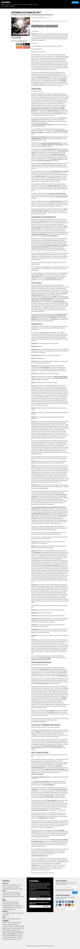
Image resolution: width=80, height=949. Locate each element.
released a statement (59, 301)
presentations (34, 789)
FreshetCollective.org (62, 675)
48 (40, 796)
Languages (30, 4)
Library (7, 4)
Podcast (4, 911)
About (35, 4)
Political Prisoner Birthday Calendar (53, 746)
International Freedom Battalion (39, 234)
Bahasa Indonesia (19, 928)
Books (2, 4)
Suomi (19, 926)
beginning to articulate (47, 298)
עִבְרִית (8, 935)
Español (9, 922)
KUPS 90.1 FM (38, 84)
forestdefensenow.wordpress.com (39, 810)
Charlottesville (37, 552)
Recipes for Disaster (14, 905)
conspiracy (63, 698)
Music (8, 894)
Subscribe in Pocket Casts (26, 47)
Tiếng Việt (8, 937)
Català (14, 937)
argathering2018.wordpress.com (39, 855)
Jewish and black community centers (40, 513)
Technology (5, 889)
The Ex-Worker (62, 79)
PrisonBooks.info (35, 747)
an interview (55, 319)
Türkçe (18, 930)
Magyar (14, 930)
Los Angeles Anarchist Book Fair (41, 781)
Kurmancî (5, 939)
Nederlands (10, 932)
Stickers (18, 892)
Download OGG (51, 26)
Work (13, 904)
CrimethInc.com (53, 317)
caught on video (58, 113)
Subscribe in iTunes (26, 44)
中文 (12, 928)
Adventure (8, 885)
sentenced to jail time (44, 669)
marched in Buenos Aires (59, 154)
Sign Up (75, 892)
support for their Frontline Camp (57, 193)
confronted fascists (36, 138)
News (17, 887)
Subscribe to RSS (19, 44)
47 (36, 796)
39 (34, 274)
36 (67, 273)
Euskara (9, 930)
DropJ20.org (51, 712)
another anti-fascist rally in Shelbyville (54, 769)
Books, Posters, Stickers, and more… (12, 919)
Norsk (10, 939)
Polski (9, 926)
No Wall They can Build (17, 913)
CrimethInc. (6, 2)
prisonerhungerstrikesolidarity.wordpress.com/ (42, 124)
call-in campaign (50, 710)
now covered (42, 221)
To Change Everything (50, 278)
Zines (4, 892)
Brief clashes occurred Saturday (39, 137)
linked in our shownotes (42, 683)
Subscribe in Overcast (19, 47)
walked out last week (56, 201)
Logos (12, 894)
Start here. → (46, 906)
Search (24, 4)
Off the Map (11, 909)
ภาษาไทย (13, 935)
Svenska (20, 933)
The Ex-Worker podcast (48, 796)
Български (7, 928)
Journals (8, 892)
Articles (4, 883)
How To (13, 887)
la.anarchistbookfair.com (49, 784)
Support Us (75, 2)
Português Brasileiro (13, 924)
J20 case (65, 688)
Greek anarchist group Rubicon (50, 235)
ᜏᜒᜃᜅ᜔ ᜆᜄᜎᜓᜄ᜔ (16, 939)
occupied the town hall (56, 159)
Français (4, 924)
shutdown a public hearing (54, 185)
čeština (4, 930)
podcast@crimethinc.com (22, 41)
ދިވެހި (17, 937)
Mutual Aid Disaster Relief (60, 376)
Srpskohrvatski (18, 932)
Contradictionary (7, 904)
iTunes (32, 79)
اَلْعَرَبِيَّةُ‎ (12, 933)
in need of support (50, 800)
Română (8, 933)
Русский (4, 926)
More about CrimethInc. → (43, 898)
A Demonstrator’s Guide (15, 889)
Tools (11, 4)
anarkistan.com (35, 276)
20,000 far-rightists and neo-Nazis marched (52, 144)
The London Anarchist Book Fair (39, 777)
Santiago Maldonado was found (51, 149)
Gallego (21, 937)
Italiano (14, 922)
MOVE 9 (38, 731)
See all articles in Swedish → (8, 6)
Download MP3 (38, 26)
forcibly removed (40, 176)
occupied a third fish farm (47, 163)
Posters (13, 892)
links (55, 108)
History (9, 887)
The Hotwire (5, 915)
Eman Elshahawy (45, 367)
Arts (3, 885)
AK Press (52, 818)
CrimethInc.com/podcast (43, 77)
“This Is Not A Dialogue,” (46, 657)
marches (54, 296)
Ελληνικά (14, 926)
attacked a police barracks (45, 160)
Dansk (4, 935)
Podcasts (16, 4)
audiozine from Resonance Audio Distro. (41, 659)
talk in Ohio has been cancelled (51, 565)
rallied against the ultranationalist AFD (50, 143)
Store (20, 4)
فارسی (4, 932)
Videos (4, 894)
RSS (8, 883)
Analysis (13, 885)
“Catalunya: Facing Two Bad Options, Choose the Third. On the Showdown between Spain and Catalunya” (49, 316)
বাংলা (16, 933)
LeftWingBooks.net (43, 818)
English (4, 922)
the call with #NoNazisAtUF (60, 378)
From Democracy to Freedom (60, 789)
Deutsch (18, 922)
